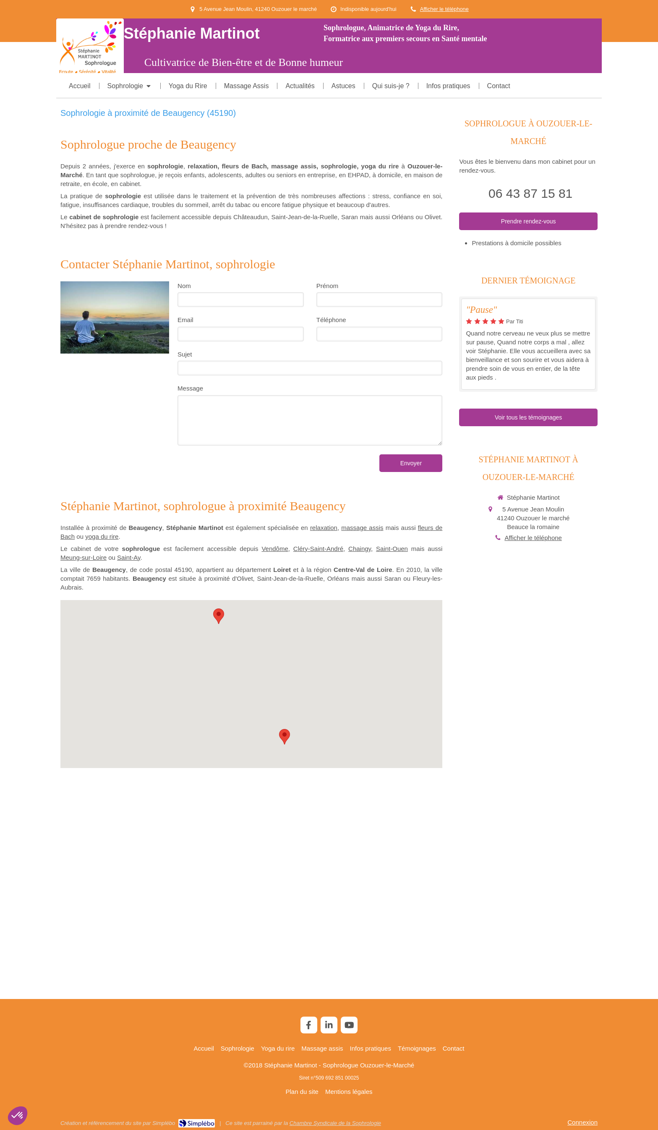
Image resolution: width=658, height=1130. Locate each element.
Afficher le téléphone (444, 9)
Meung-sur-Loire (83, 557)
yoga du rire (101, 536)
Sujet (185, 354)
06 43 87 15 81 (530, 193)
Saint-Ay (128, 557)
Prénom (327, 285)
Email (185, 319)
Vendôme (274, 548)
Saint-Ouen (392, 548)
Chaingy (359, 548)
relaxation (323, 527)
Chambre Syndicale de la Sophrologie (335, 1123)
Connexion (582, 1122)
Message (190, 388)
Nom (184, 285)
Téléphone (331, 319)
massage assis (362, 527)
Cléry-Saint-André (318, 548)
